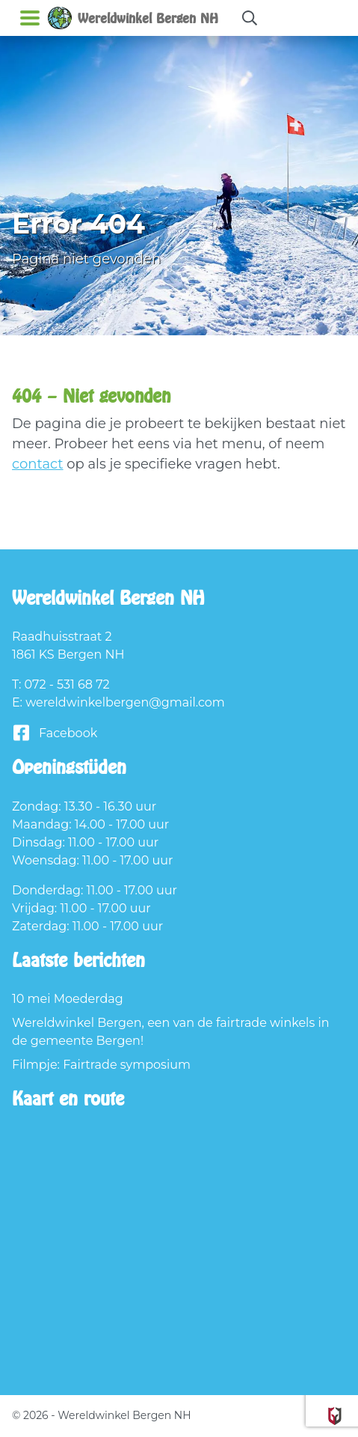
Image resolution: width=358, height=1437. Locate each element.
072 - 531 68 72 (67, 684)
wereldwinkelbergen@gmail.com (125, 702)
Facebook (54, 733)
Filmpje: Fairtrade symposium (101, 1065)
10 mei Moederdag (67, 999)
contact (38, 464)
